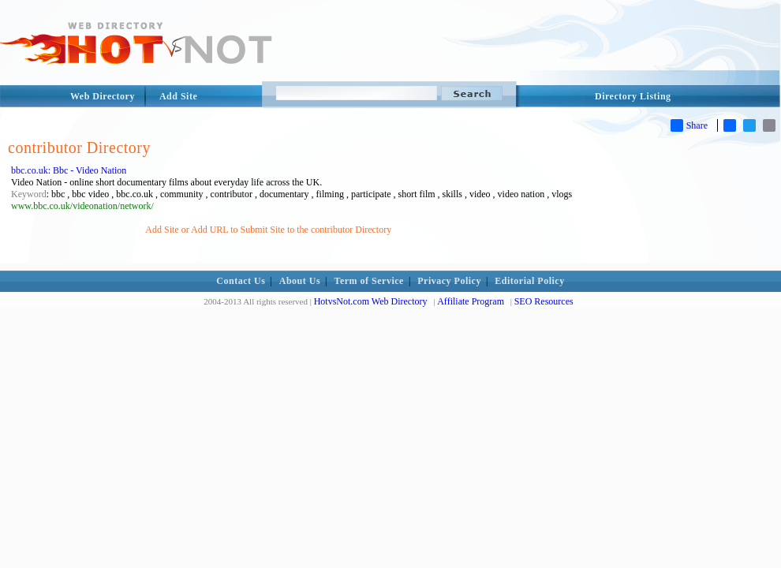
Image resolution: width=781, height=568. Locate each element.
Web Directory (102, 96)
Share (689, 125)
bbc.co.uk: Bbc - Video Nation (68, 170)
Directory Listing (633, 96)
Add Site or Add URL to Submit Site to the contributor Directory (268, 229)
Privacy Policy (449, 280)
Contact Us (240, 280)
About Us (299, 280)
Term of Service (369, 280)
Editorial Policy (529, 280)
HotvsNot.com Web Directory (371, 301)
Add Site (178, 96)
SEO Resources (544, 301)
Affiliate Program (470, 301)
